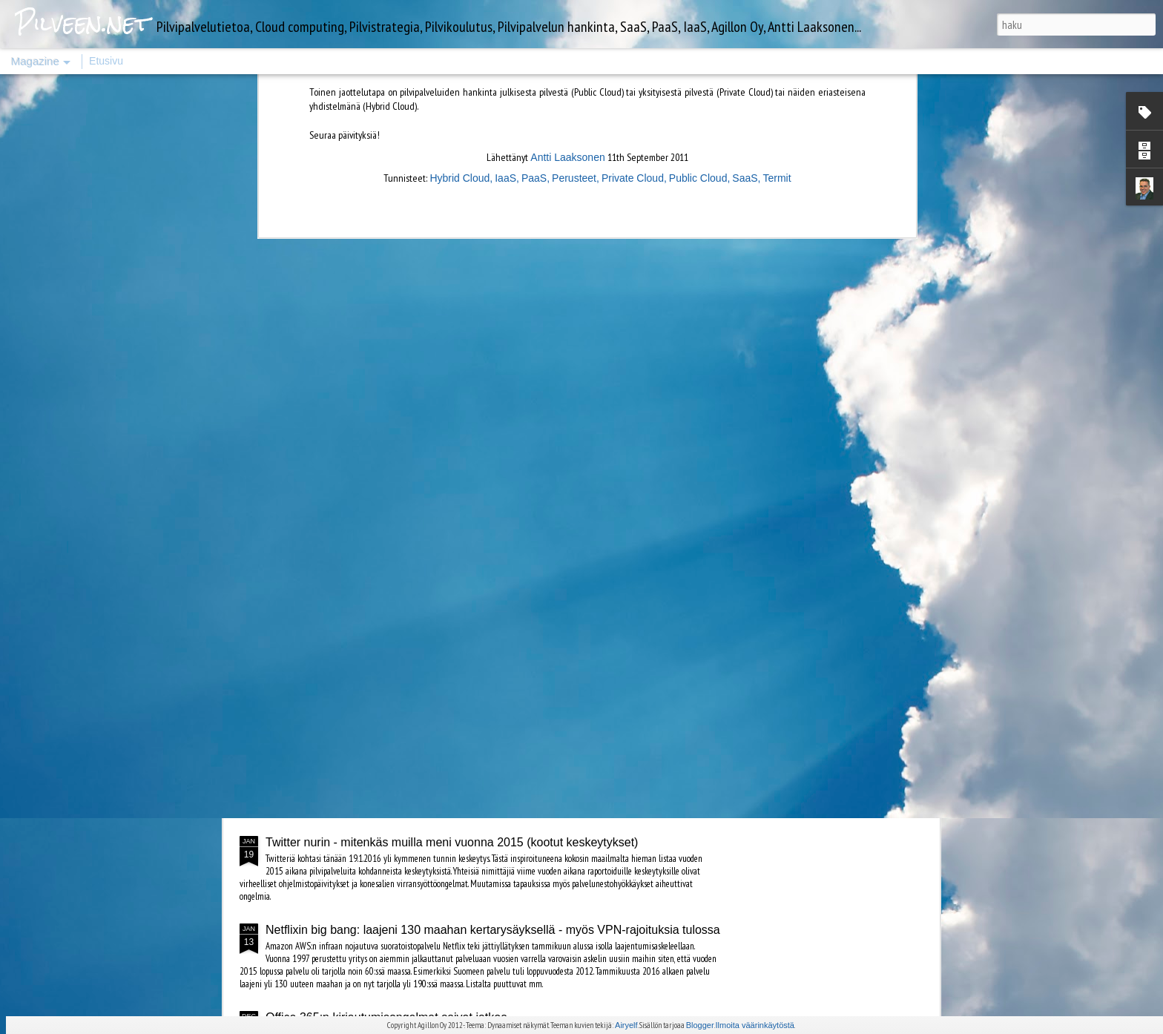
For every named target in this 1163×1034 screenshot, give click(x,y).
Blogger (700, 1025)
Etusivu (106, 61)
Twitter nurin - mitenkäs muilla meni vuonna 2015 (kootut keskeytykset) (452, 842)
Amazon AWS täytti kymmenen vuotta (365, 777)
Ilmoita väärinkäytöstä (755, 1025)
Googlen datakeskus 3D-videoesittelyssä (539, 608)
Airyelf (626, 1025)
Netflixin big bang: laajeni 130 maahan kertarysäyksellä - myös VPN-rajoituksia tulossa (493, 929)
